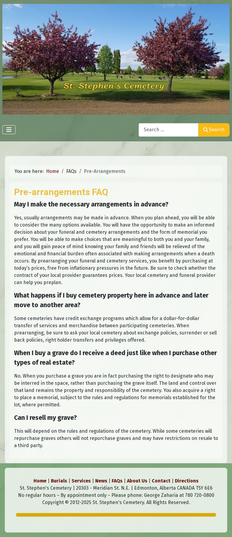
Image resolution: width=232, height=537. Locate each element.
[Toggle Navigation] (9, 129)
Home (40, 481)
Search (214, 129)
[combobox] (168, 130)
